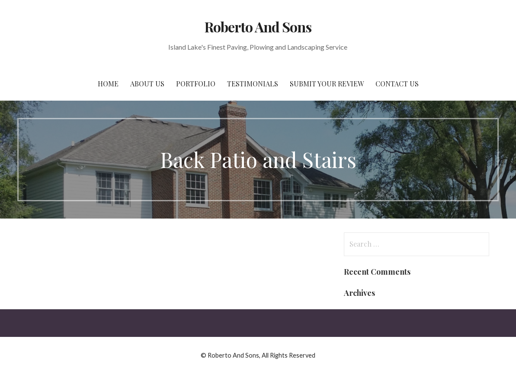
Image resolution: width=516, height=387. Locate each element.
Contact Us (397, 83)
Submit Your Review (327, 83)
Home (108, 83)
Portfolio (195, 83)
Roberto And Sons (258, 26)
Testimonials (252, 83)
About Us (147, 83)
